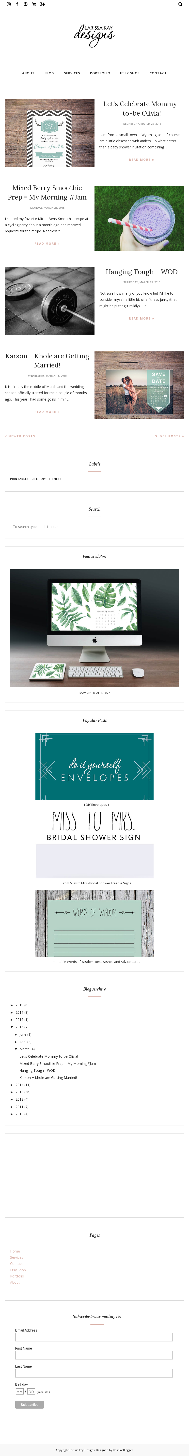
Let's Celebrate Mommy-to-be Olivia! (48, 1056)
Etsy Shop (18, 1270)
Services (16, 1257)
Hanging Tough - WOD (142, 271)
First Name (23, 1348)
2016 (19, 1019)
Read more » (142, 160)
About (15, 1282)
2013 (19, 1092)
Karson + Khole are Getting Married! (48, 1077)
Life (35, 479)
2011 (19, 1106)
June (22, 1034)
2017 (19, 1012)
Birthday (21, 1384)
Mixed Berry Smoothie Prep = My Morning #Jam (57, 1063)
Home (15, 1251)
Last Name (23, 1366)
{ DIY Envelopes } (96, 804)
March (24, 1049)
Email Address (26, 1330)
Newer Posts (21, 436)
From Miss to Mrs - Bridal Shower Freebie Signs (96, 883)
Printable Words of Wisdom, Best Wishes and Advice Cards (96, 961)
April (22, 1041)
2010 (19, 1114)
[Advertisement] (94, 1175)
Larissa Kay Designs (81, 1450)
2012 (19, 1099)
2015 (19, 1027)
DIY (43, 479)
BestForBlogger (123, 1450)
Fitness (55, 479)
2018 (19, 1005)
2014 (19, 1084)
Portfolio (17, 1276)
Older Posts (168, 436)
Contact (16, 1263)
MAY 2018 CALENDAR (94, 693)
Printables (19, 479)
